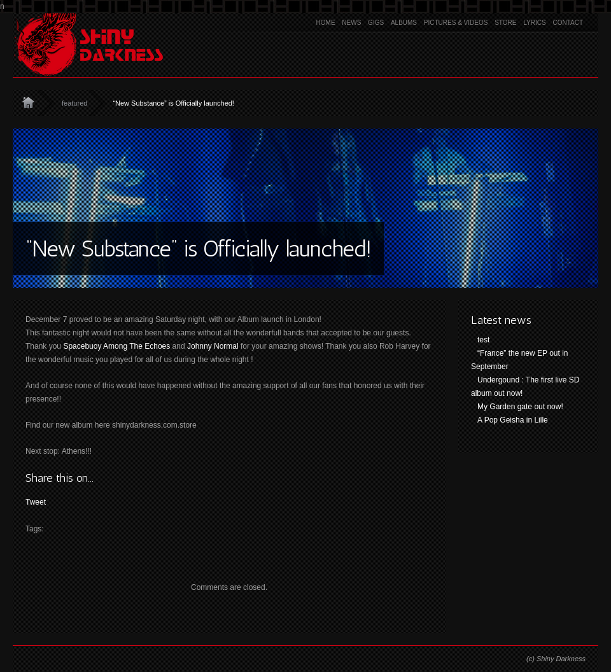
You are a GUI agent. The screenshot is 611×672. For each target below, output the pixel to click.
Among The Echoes (136, 346)
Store (505, 22)
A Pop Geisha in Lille (512, 420)
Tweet (35, 502)
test (483, 339)
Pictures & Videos (456, 22)
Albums (404, 22)
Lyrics (534, 22)
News (351, 22)
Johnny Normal (213, 346)
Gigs (376, 22)
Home (325, 22)
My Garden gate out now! (520, 406)
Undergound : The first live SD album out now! (525, 386)
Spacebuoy (82, 346)
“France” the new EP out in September (519, 360)
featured (74, 103)
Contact (567, 22)
